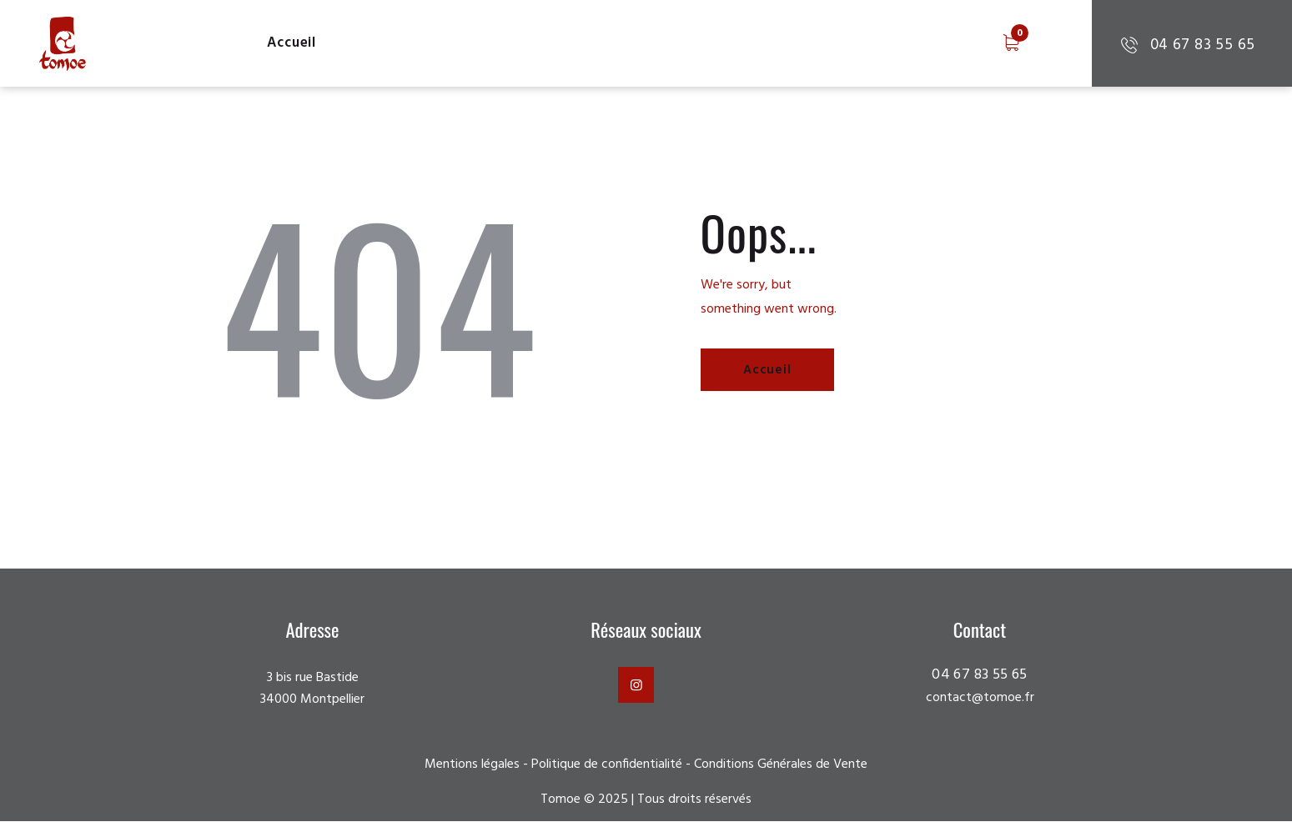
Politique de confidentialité (606, 764)
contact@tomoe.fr (979, 698)
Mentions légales (472, 764)
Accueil (769, 371)
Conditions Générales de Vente (780, 764)
